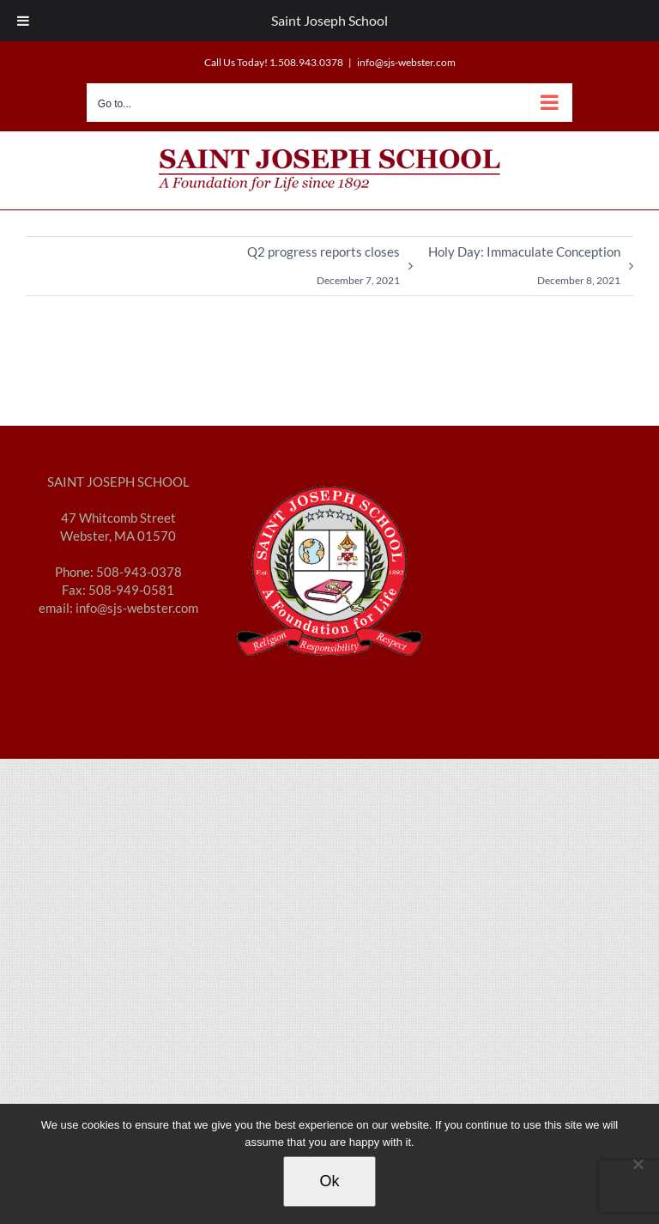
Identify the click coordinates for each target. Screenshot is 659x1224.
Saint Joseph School (329, 20)
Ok (329, 1181)
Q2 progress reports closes (323, 269)
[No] (637, 1163)
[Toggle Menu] (23, 20)
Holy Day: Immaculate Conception (524, 269)
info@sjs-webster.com (406, 62)
